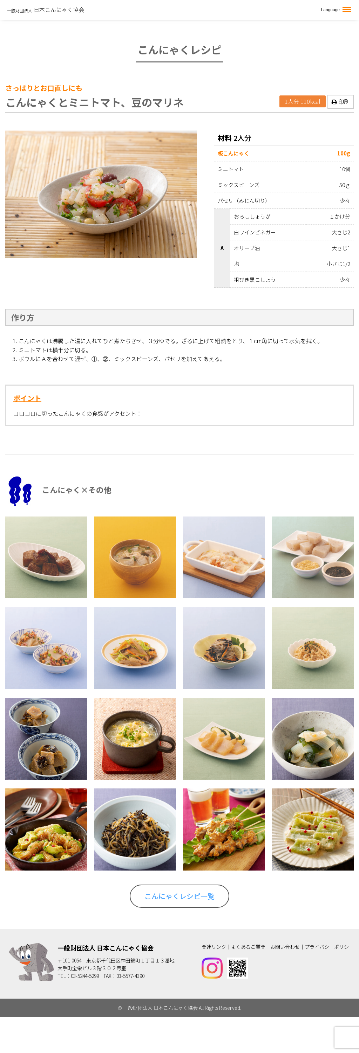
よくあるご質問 (248, 946)
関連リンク (214, 946)
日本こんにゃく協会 (45, 9)
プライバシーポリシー (329, 946)
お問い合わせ (285, 946)
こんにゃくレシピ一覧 (179, 896)
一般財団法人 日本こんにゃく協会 (105, 947)
